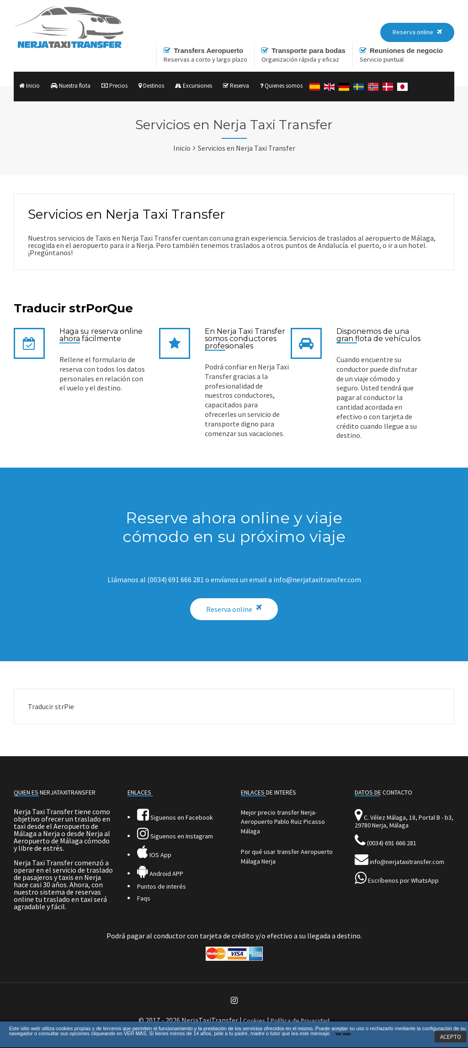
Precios (114, 86)
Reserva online (229, 609)
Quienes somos (281, 86)
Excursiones (193, 86)
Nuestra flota (70, 86)
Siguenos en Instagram (175, 836)
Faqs (143, 898)
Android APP (160, 873)
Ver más (343, 1034)
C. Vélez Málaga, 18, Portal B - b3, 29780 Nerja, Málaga (404, 821)
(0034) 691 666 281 (391, 843)
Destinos (151, 86)
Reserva (236, 86)
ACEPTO (450, 1037)
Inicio (29, 86)
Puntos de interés (161, 886)
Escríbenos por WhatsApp (403, 880)
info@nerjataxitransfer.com (407, 862)
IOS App (154, 855)
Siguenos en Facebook (175, 817)
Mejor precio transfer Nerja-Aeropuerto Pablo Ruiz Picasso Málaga (283, 821)
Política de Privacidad (300, 1020)
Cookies (254, 1020)
